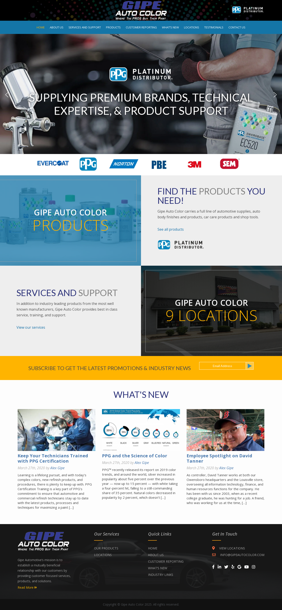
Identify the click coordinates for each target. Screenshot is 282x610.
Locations (191, 27)
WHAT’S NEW (157, 568)
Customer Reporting (141, 27)
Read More (27, 587)
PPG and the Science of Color (134, 456)
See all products (171, 229)
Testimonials (213, 27)
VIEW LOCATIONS (228, 548)
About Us (56, 27)
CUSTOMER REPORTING (166, 561)
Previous (6, 94)
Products (113, 27)
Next (275, 94)
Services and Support (85, 27)
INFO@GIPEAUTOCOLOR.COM (238, 555)
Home (41, 27)
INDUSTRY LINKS (160, 575)
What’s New (170, 27)
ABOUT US (156, 555)
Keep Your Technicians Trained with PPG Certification (53, 458)
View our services (31, 327)
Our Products (106, 548)
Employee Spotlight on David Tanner (219, 458)
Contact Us (236, 27)
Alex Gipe (57, 467)
